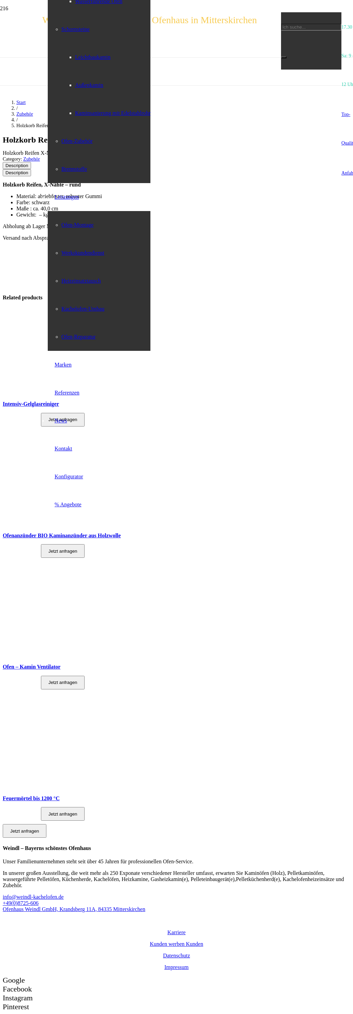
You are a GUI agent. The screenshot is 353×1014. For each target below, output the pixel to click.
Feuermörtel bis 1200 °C (31, 798)
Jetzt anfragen (62, 682)
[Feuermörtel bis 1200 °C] (42, 788)
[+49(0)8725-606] (176, 903)
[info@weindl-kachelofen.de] (176, 897)
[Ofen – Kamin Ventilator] (42, 656)
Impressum (176, 967)
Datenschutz (176, 955)
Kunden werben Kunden (176, 944)
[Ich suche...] (311, 27)
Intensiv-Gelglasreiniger (31, 404)
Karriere (176, 932)
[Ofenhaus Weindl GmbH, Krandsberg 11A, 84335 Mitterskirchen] (176, 909)
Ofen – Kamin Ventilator (31, 667)
